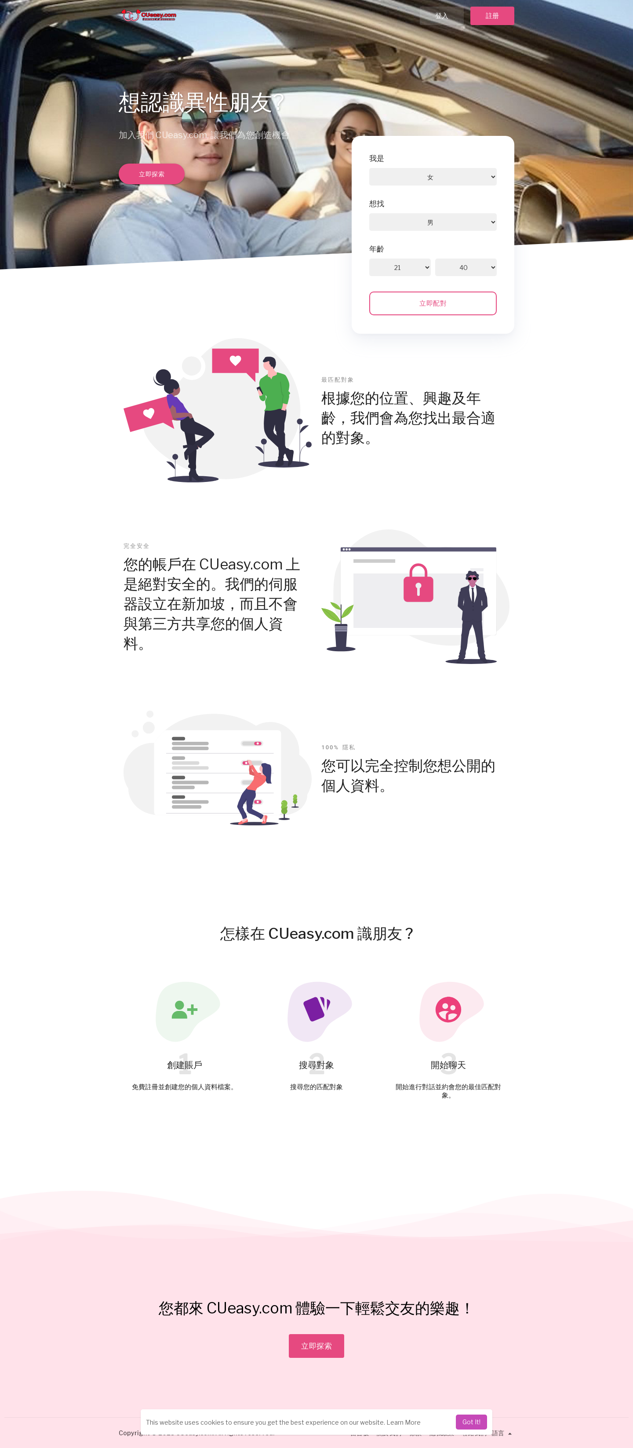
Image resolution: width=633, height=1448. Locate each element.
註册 (492, 16)
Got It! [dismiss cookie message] (471, 1422)
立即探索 (151, 174)
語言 (503, 1433)
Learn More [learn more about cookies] (403, 1422)
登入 (441, 16)
